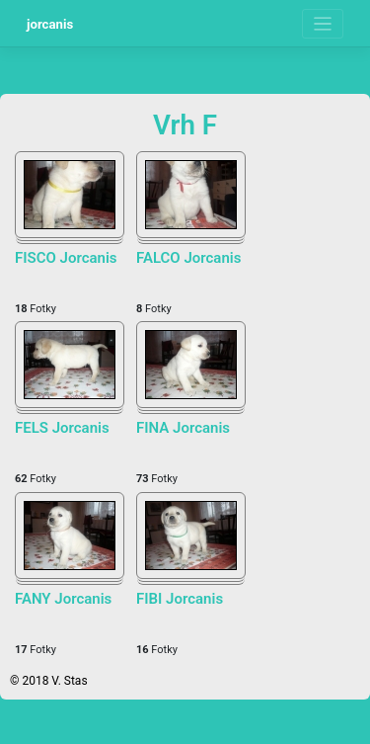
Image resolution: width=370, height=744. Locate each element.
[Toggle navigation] (323, 24)
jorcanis (50, 24)
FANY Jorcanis (63, 599)
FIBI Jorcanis (179, 599)
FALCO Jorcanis (188, 258)
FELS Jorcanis (62, 428)
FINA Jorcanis (183, 428)
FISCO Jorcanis (66, 258)
